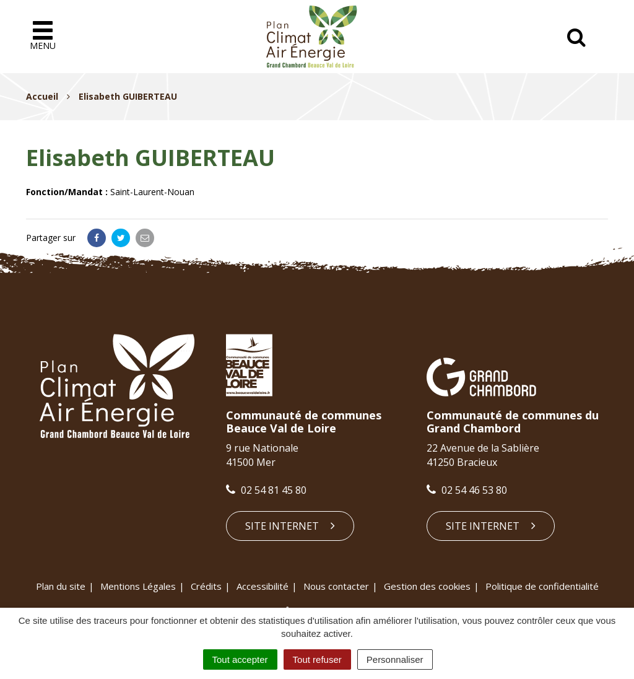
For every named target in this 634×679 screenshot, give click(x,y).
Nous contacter (336, 586)
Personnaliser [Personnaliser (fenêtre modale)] (395, 659)
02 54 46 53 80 (467, 490)
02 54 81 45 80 (266, 490)
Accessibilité (263, 586)
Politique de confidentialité (542, 586)
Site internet (290, 526)
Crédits (206, 586)
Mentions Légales (138, 586)
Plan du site (60, 586)
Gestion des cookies (427, 586)
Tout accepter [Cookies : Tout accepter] (240, 659)
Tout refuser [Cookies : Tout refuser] (317, 659)
